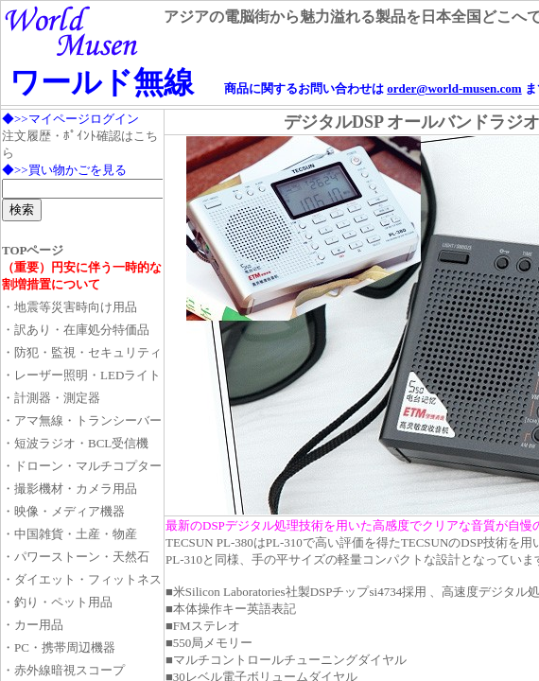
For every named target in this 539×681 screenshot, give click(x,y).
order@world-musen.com (454, 88)
